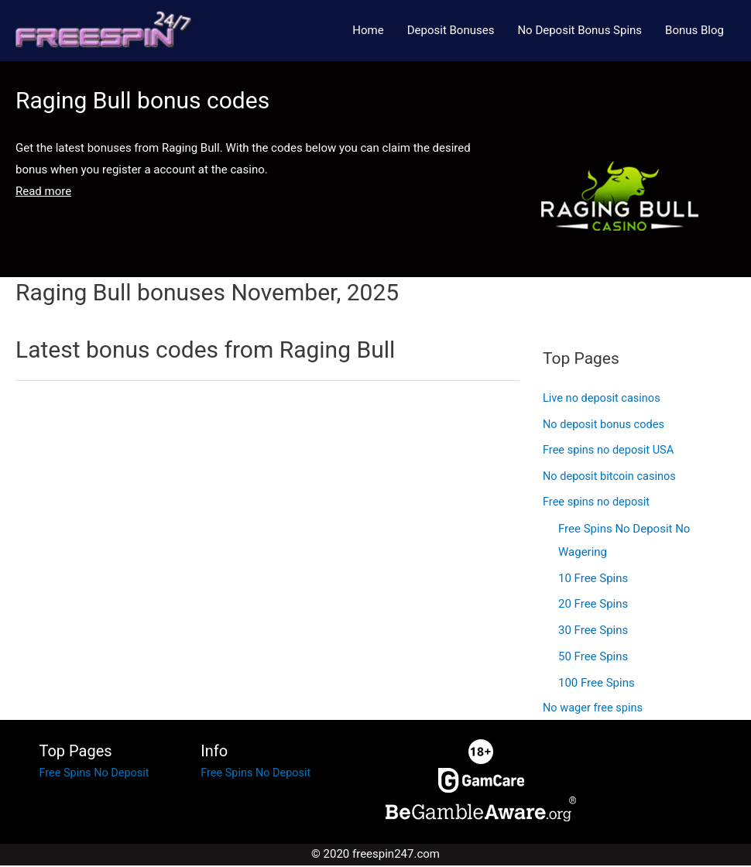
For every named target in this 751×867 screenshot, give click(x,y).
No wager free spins (594, 711)
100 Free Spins (596, 684)
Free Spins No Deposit (96, 775)
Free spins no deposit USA (610, 452)
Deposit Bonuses (451, 31)
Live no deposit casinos (603, 400)
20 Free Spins (593, 606)
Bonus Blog (694, 31)
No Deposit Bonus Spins (579, 31)
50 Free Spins (593, 658)
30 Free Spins (593, 632)
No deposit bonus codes (605, 426)
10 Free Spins (593, 580)
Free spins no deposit (598, 505)
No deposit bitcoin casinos (611, 478)
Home (367, 31)
